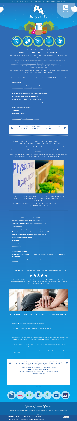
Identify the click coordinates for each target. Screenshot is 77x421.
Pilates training (15, 243)
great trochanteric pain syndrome (39, 93)
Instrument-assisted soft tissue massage (22, 237)
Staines (32, 52)
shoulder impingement (26, 85)
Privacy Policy (38, 414)
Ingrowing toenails (16, 118)
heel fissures (28, 116)
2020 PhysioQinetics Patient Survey (32, 128)
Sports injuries (15, 110)
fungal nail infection (27, 118)
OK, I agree (66, 417)
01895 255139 (64, 410)
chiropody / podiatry (31, 63)
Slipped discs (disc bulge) (25, 107)
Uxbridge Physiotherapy (23, 141)
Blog (17, 1)
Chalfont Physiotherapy (43, 143)
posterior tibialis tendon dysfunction (39, 102)
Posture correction (16, 245)
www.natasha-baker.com (38, 373)
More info (42, 419)
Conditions (46, 1)
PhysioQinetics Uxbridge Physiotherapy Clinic (33, 146)
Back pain (14, 107)
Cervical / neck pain (16, 82)
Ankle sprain (15, 104)
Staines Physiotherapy (43, 141)
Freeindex (53, 281)
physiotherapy (19, 62)
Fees (64, 1)
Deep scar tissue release (18, 220)
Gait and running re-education (19, 251)
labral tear (23, 96)
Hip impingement (16, 96)
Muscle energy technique (18, 248)
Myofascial (14, 223)
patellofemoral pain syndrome (37, 99)
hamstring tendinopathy (33, 96)
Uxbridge (23, 52)
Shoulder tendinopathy (17, 88)
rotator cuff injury (37, 85)
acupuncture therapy (20, 63)
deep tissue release (24, 223)
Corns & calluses (16, 116)
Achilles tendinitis (24, 102)
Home (13, 1)
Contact (59, 1)
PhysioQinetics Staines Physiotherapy (37, 281)
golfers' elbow (23, 90)
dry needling (23, 229)
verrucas (22, 116)
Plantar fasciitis (15, 102)
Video (21, 1)
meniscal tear (26, 99)
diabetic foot (35, 118)
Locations (26, 1)
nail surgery (40, 259)
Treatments (53, 1)
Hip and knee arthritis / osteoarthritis (21, 93)
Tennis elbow (15, 90)
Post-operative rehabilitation (19, 113)
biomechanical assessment (43, 63)
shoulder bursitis (28, 88)
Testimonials (38, 1)
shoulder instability (37, 88)
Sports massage (15, 240)
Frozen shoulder (16, 85)
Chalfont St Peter (43, 205)
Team (32, 1)
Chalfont (54, 52)
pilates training (18, 65)
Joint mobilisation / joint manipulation (21, 217)
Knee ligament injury (17, 99)
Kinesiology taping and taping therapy (21, 234)
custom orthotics (55, 63)
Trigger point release (17, 226)
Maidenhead (43, 52)
